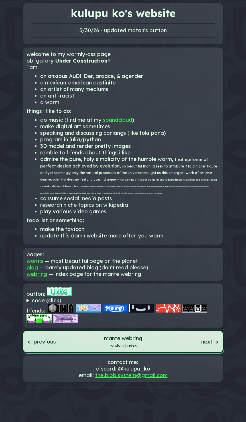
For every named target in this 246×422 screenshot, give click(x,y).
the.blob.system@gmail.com (131, 375)
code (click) (46, 300)
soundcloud (117, 120)
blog (32, 267)
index (132, 345)
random (117, 345)
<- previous (41, 341)
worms (35, 261)
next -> (210, 341)
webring (37, 274)
